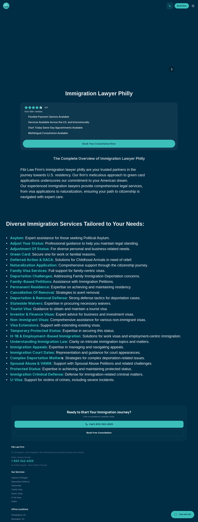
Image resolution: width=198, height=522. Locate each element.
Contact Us (156, 487)
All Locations (117, 495)
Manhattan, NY (118, 479)
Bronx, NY (116, 483)
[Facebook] (166, 515)
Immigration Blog (158, 483)
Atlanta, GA (117, 487)
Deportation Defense (82, 479)
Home (34, 23)
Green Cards (78, 491)
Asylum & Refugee (81, 475)
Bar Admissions (157, 495)
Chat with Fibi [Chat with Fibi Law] (182, 514)
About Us (155, 475)
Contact (162, 23)
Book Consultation (159, 491)
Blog (96, 23)
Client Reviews (157, 479)
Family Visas (78, 487)
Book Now (184, 11)
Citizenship (78, 483)
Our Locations (77, 23)
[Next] (172, 86)
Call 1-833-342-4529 (80, 449)
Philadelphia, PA (119, 475)
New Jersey (117, 491)
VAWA (76, 499)
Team (132, 23)
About (146, 23)
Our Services (53, 23)
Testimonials (114, 23)
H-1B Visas (78, 495)
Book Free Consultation (118, 449)
